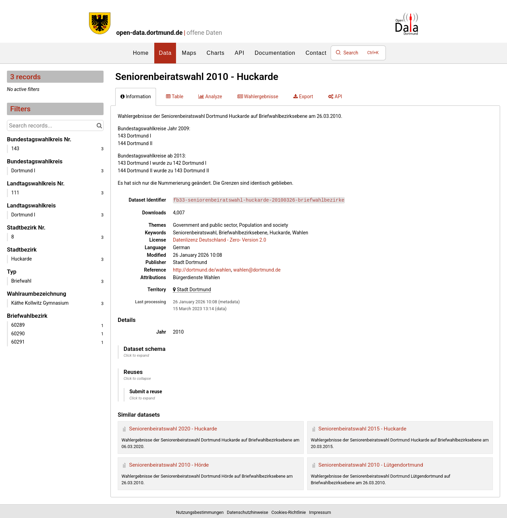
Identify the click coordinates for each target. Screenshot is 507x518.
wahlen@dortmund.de (257, 270)
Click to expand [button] (136, 355)
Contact (315, 53)
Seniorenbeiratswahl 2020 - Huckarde (173, 429)
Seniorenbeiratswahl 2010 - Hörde (169, 465)
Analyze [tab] (210, 96)
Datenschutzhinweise (248, 512)
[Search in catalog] (99, 125)
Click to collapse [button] (137, 378)
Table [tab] (174, 96)
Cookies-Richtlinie (289, 512)
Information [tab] (135, 96)
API (239, 53)
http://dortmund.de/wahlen (202, 270)
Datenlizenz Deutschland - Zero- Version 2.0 (219, 240)
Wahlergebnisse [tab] (258, 96)
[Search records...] (55, 125)
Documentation (275, 53)
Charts (216, 53)
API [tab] (335, 96)
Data (165, 53)
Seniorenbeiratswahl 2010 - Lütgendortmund (371, 465)
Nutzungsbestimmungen (201, 512)
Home (141, 53)
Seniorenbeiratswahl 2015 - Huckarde (363, 429)
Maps (189, 53)
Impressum (320, 512)
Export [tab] (303, 96)
